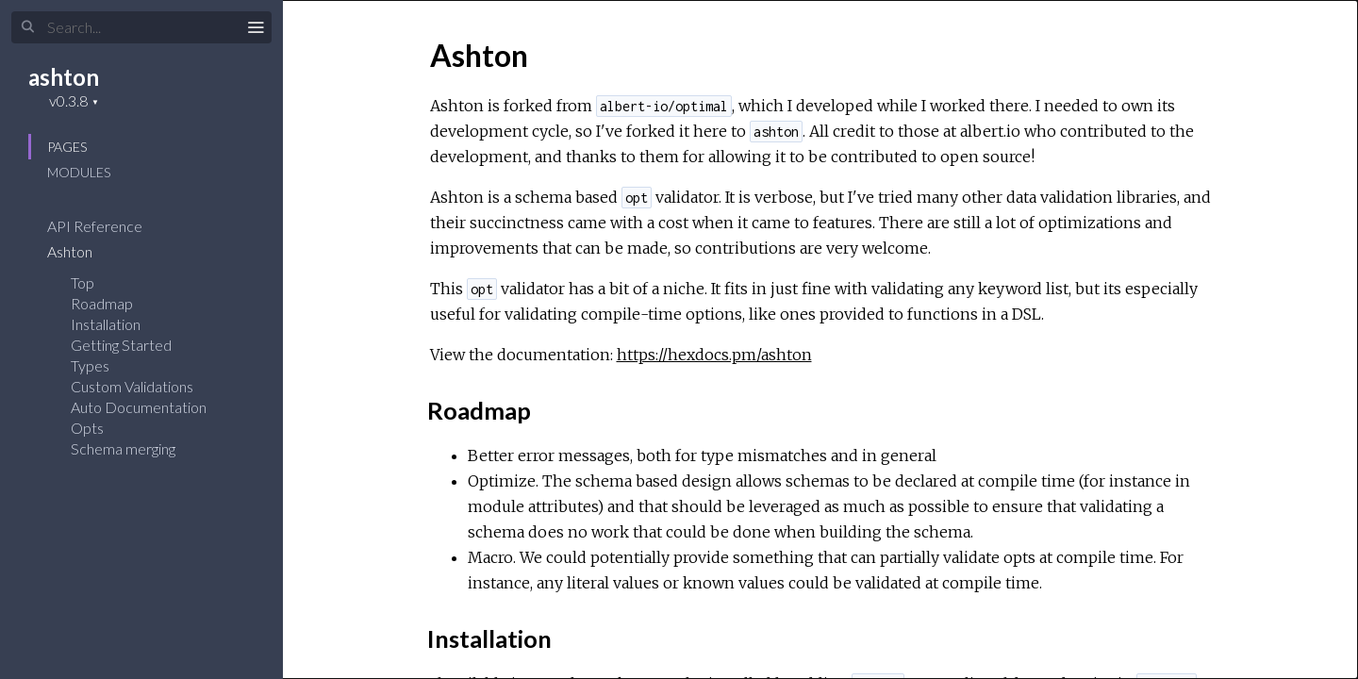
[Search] (141, 27)
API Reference (107, 226)
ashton (63, 77)
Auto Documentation (139, 407)
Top (82, 282)
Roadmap (102, 303)
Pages (67, 147)
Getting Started (121, 345)
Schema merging (123, 448)
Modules (78, 172)
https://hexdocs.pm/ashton (714, 354)
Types (90, 365)
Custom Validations (132, 386)
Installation (106, 324)
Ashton (82, 251)
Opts (87, 428)
